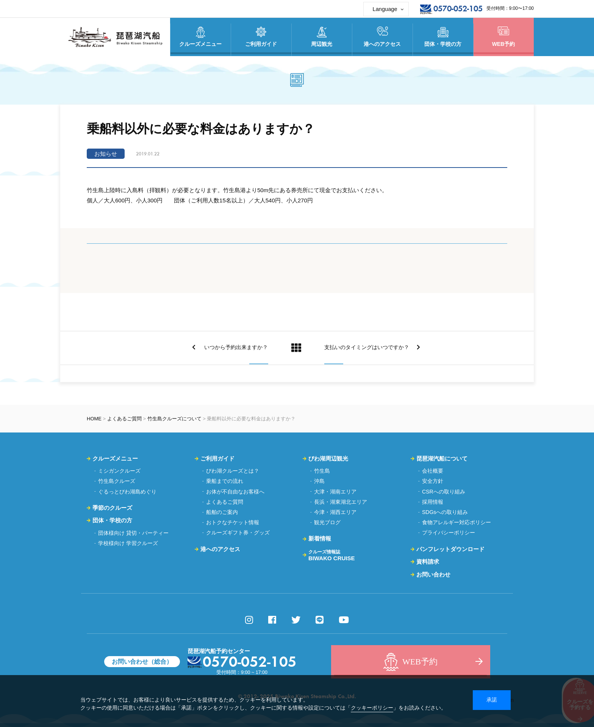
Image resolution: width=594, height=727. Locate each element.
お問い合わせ (433, 574)
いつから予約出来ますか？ (227, 348)
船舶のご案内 (222, 512)
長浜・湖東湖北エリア (340, 502)
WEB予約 (503, 37)
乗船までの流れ (224, 481)
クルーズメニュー (115, 458)
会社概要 (432, 471)
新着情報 (319, 539)
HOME (94, 418)
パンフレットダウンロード (450, 549)
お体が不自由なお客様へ (235, 492)
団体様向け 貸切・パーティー (133, 533)
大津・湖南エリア (335, 492)
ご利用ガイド (217, 458)
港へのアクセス (220, 549)
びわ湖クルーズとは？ (232, 471)
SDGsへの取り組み (445, 512)
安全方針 (432, 481)
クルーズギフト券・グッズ (238, 533)
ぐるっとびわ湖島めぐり (127, 492)
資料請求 (427, 561)
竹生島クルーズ (116, 481)
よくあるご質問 (124, 418)
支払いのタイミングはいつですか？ (375, 348)
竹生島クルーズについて (174, 418)
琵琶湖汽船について (441, 458)
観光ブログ (327, 522)
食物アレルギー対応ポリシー (456, 522)
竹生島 (322, 471)
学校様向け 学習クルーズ (128, 543)
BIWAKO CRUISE (331, 555)
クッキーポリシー (372, 708)
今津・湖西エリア (335, 512)
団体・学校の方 (112, 520)
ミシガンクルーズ (119, 471)
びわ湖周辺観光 (328, 458)
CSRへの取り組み (443, 492)
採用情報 (432, 502)
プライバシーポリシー (448, 533)
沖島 (319, 481)
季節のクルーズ (112, 508)
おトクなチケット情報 (232, 522)
